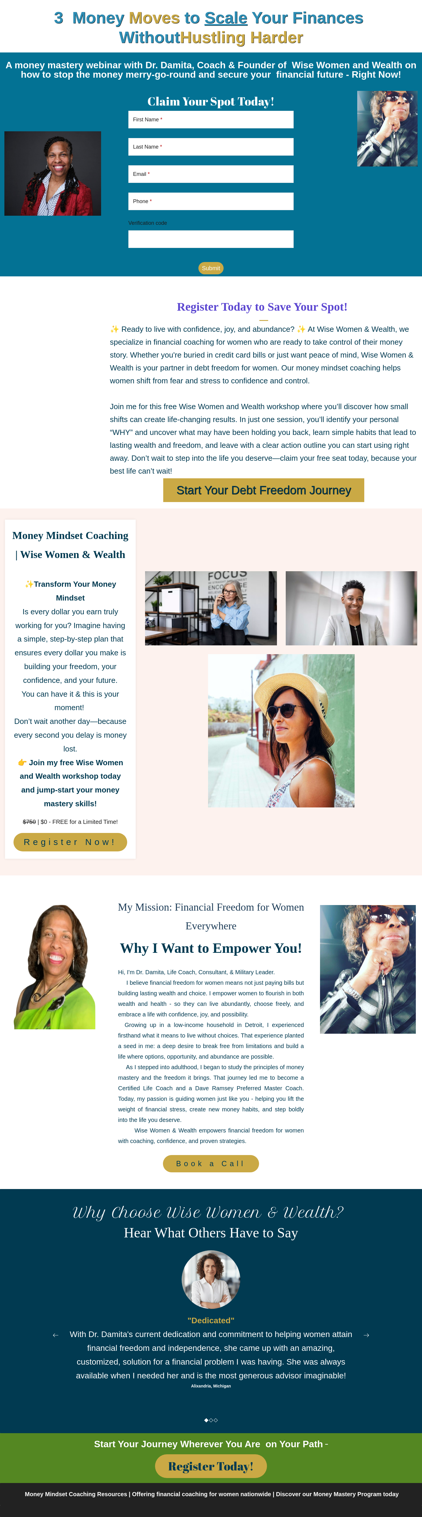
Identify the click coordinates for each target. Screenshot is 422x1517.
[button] (55, 1335)
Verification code (147, 223)
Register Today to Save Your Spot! (264, 306)
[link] (387, 94)
